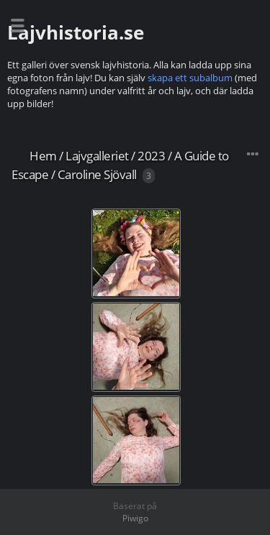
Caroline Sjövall (97, 174)
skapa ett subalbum (190, 77)
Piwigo (135, 518)
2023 (151, 155)
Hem (43, 155)
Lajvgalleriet (97, 155)
